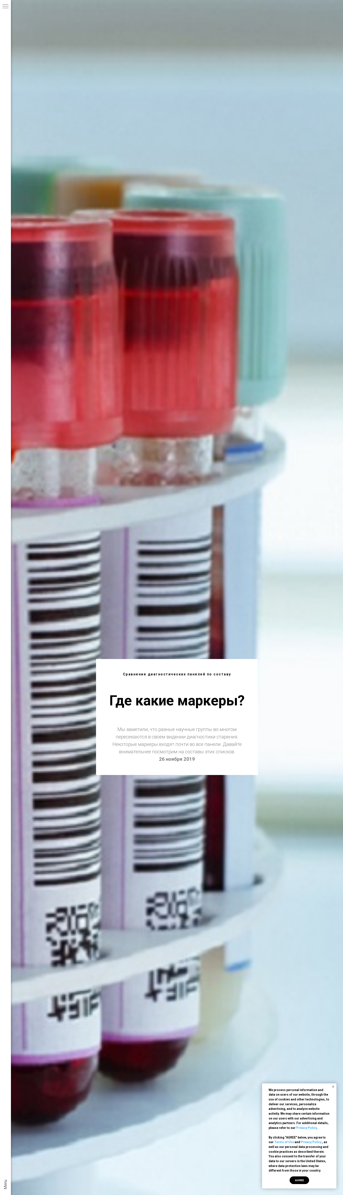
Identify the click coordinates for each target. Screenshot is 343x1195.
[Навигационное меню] (5, 6)
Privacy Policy (306, 1128)
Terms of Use (284, 1142)
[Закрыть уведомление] (333, 1086)
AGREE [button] (299, 1180)
